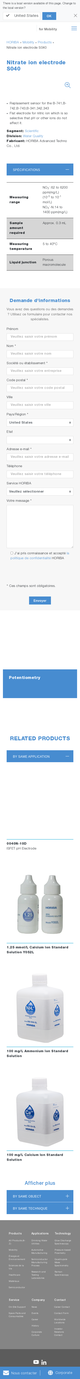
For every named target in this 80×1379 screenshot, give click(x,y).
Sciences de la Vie (16, 1267)
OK (49, 16)
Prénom (12, 329)
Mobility (28, 42)
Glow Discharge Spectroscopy (63, 1242)
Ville (10, 397)
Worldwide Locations (60, 1321)
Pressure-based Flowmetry (63, 1251)
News (34, 1307)
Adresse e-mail (19, 449)
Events (35, 1313)
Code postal (17, 380)
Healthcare (14, 1275)
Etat (10, 432)
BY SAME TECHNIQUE (30, 1208)
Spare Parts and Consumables (17, 1315)
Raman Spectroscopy (62, 1273)
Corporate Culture (37, 1333)
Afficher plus (40, 1183)
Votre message (19, 501)
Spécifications (26, 170)
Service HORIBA (19, 483)
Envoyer (40, 600)
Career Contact (62, 1307)
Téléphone (14, 466)
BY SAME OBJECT (27, 1196)
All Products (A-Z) (17, 1242)
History (35, 1326)
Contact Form (61, 1313)
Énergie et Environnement (17, 1258)
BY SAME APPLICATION (31, 756)
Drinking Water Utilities (39, 1242)
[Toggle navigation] (74, 28)
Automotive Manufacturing (39, 1251)
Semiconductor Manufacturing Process (39, 1262)
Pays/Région (17, 414)
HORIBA (13, 42)
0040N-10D (17, 844)
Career (35, 1320)
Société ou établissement (27, 363)
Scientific (32, 131)
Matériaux (14, 1281)
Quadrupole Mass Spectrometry (61, 1262)
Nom (11, 346)
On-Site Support (17, 1307)
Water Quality (33, 136)
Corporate (63, 1373)
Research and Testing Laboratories (38, 1275)
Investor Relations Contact (59, 1332)
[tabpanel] (40, 660)
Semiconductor (17, 1288)
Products (45, 42)
